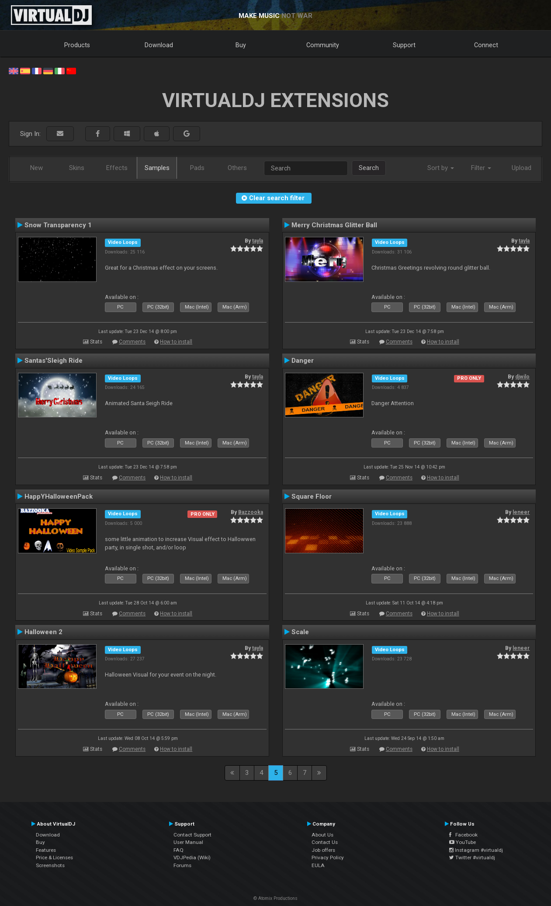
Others (237, 168)
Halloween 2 (43, 632)
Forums (182, 865)
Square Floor (311, 496)
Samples (157, 168)
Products (77, 45)
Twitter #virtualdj (472, 857)
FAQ (178, 850)
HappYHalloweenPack (58, 496)
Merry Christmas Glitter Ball (334, 225)
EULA (318, 865)
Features (46, 850)
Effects (117, 168)
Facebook (463, 835)
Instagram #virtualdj (476, 850)
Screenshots (50, 865)
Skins (76, 168)
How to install (176, 342)
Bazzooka (250, 512)
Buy (241, 45)
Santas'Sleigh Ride (53, 360)
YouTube (462, 842)
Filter (481, 168)
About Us (322, 835)
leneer (521, 512)
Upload (521, 168)
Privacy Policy (328, 857)
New (36, 168)
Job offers (323, 850)
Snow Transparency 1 (58, 225)
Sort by (440, 168)
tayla (257, 241)
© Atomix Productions (275, 898)
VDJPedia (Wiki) (192, 857)
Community (322, 45)
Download (159, 45)
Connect (486, 45)
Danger (302, 360)
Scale (300, 632)
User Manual (188, 842)
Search (369, 168)
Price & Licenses (54, 857)
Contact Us (325, 842)
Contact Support (192, 835)
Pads (197, 168)
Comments (132, 342)
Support (404, 45)
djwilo (522, 377)
